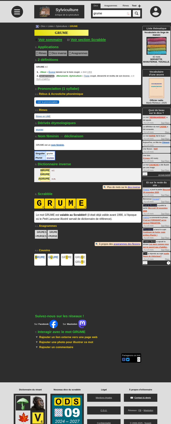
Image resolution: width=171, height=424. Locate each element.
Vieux (43, 72)
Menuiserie (62, 76)
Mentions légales (104, 397)
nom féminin (57, 145)
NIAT (156, 149)
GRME (67, 257)
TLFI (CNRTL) (43, 79)
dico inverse (134, 187)
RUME (40, 257)
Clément (165, 142)
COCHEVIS (154, 165)
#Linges (146, 158)
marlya (146, 217)
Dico (43, 26)
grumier (39, 129)
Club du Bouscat (150, 205)
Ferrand (155, 199)
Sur (46, 325)
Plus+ (167, 123)
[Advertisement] (16, 50)
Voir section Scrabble (86, 39)
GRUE (80, 257)
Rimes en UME (43, 116)
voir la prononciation (47, 102)
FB (139, 410)
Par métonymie (47, 76)
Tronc (87, 76)
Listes (51, 26)
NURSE (152, 136)
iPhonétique (148, 229)
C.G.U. (104, 410)
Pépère (146, 190)
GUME (53, 257)
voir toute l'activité (164, 175)
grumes (50, 158)
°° (157, 117)
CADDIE (162, 127)
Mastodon (148, 410)
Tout (162, 123)
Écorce (52, 72)
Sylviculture (61, 26)
